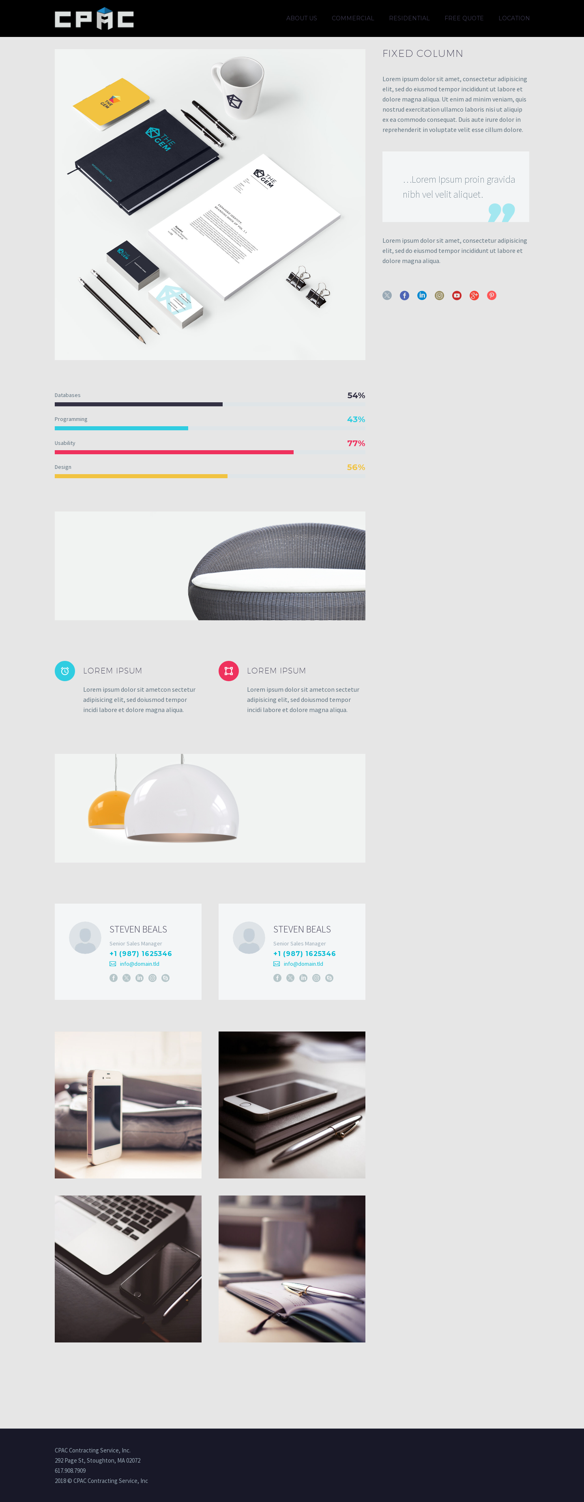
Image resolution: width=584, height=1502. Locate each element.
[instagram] (439, 295)
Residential (409, 18)
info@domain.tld (139, 963)
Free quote (464, 18)
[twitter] (387, 295)
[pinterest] (491, 295)
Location (514, 18)
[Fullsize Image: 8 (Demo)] (128, 1120)
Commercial (353, 18)
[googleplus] (474, 295)
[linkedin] (422, 295)
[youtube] (457, 295)
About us (301, 18)
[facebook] (404, 295)
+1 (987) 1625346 (141, 954)
